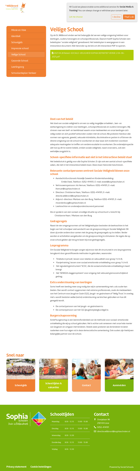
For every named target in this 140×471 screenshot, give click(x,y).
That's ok (129, 17)
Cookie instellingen (40, 467)
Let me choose (76, 16)
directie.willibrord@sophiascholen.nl (113, 431)
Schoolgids (17, 42)
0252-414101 (96, 192)
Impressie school (20, 48)
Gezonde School (19, 60)
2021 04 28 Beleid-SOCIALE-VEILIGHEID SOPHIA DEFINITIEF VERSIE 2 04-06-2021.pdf (88, 55)
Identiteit (15, 36)
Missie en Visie (18, 29)
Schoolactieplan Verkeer (23, 72)
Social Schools (127, 467)
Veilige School (18, 54)
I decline (116, 17)
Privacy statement (16, 467)
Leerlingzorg (17, 66)
